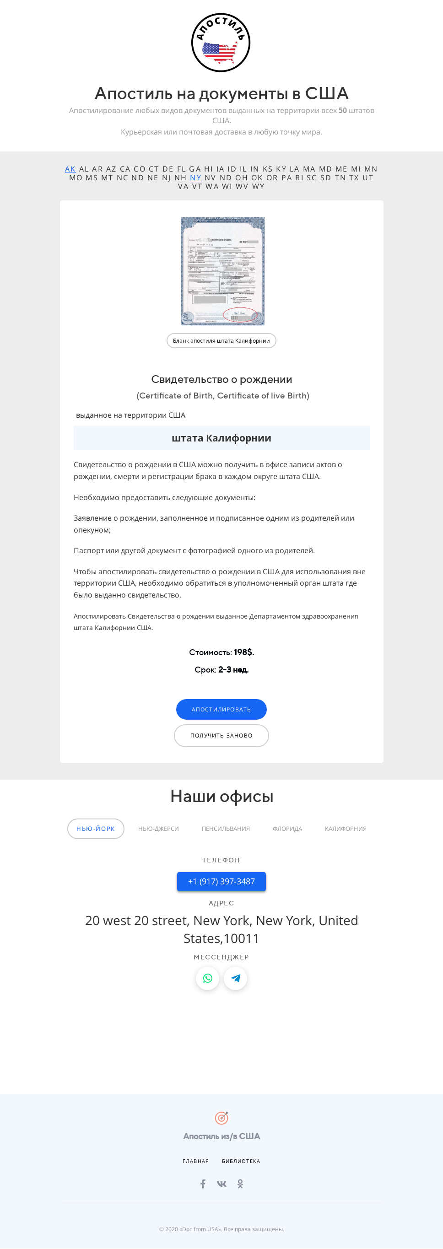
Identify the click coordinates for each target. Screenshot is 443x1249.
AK (70, 169)
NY (195, 177)
